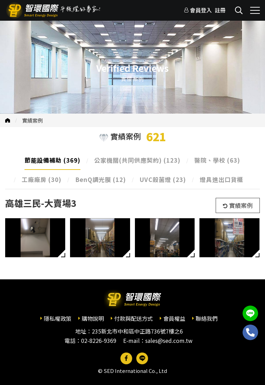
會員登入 (201, 10)
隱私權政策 (57, 318)
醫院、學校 (217, 160)
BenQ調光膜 (100, 179)
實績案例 (32, 120)
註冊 (220, 10)
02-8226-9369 (98, 340)
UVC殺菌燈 (163, 179)
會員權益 (174, 318)
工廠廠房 (41, 179)
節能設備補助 (52, 160)
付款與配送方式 (133, 318)
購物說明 (93, 318)
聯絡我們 (207, 318)
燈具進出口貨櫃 (221, 179)
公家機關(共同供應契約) (137, 160)
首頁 (7, 120)
